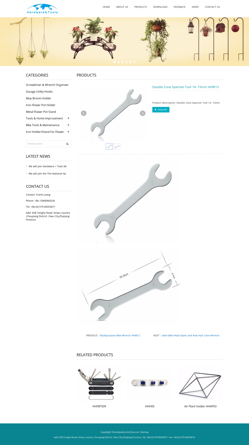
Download (160, 6)
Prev (83, 113)
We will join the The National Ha (47, 173)
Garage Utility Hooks (39, 91)
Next (142, 113)
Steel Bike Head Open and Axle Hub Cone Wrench (190, 335)
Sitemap (144, 432)
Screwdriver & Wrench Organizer (47, 85)
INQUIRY (160, 109)
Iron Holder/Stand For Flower (45, 132)
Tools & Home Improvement (44, 118)
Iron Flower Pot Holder (41, 105)
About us (122, 6)
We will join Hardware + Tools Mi (48, 166)
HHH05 (149, 406)
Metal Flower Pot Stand (41, 112)
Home (106, 6)
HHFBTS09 (99, 406)
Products (140, 6)
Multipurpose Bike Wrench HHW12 (120, 335)
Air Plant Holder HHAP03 (200, 406)
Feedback (180, 6)
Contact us (212, 6)
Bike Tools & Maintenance (42, 125)
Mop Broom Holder (38, 98)
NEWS (195, 6)
